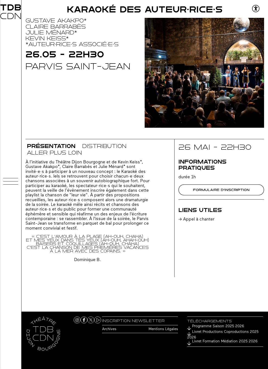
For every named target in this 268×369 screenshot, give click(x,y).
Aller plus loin (54, 152)
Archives (109, 329)
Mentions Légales (163, 329)
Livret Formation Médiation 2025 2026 (224, 341)
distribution (104, 146)
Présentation (51, 146)
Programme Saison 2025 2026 (218, 326)
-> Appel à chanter (196, 219)
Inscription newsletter (133, 321)
